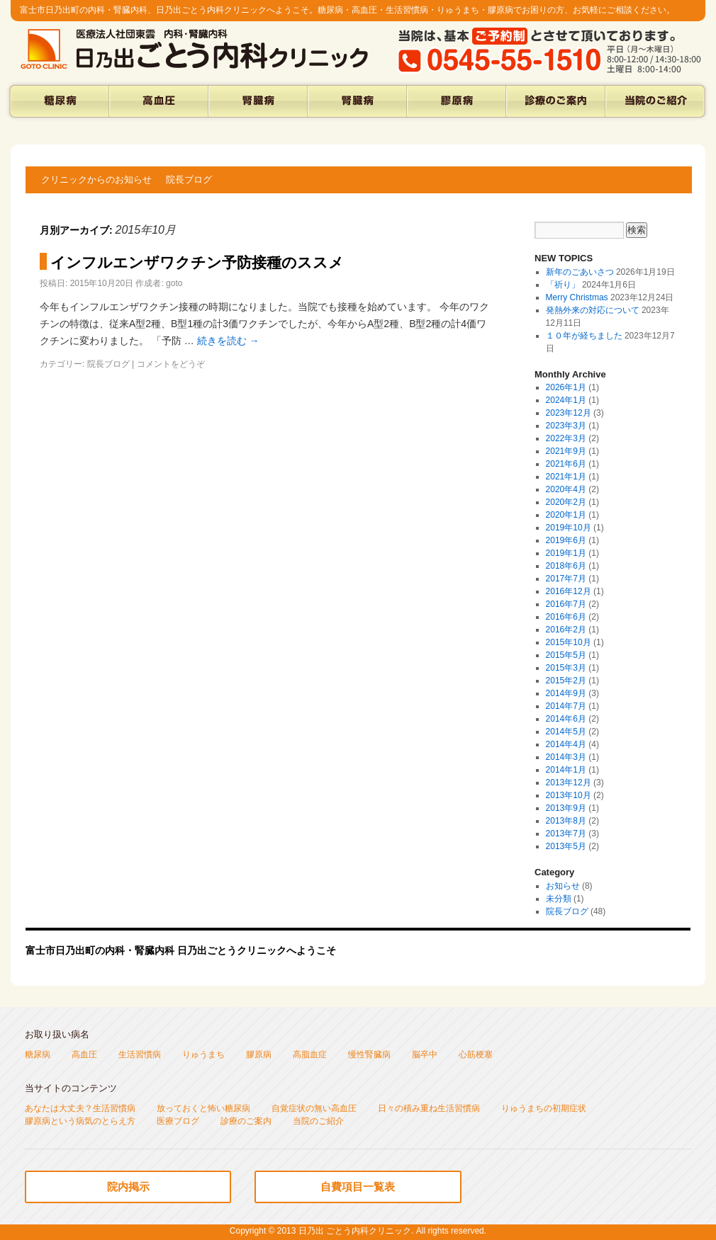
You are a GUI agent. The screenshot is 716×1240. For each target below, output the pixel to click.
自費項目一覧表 (357, 1187)
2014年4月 (566, 744)
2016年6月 (566, 617)
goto (174, 283)
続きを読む (228, 340)
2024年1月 (566, 400)
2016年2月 (566, 630)
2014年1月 (566, 770)
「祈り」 (563, 285)
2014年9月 (566, 693)
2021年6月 (566, 464)
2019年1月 (566, 553)
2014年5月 (566, 731)
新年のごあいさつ (580, 272)
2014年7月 (566, 706)
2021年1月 (566, 477)
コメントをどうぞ (171, 364)
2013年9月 (566, 808)
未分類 (558, 899)
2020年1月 (566, 515)
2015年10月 (568, 642)
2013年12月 (568, 782)
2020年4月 (566, 489)
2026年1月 (566, 387)
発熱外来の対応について (592, 310)
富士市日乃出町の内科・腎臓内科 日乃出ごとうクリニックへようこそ (181, 950)
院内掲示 (128, 1187)
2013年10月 (568, 795)
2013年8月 (566, 821)
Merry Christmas (577, 297)
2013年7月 (566, 833)
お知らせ (563, 886)
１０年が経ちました (584, 336)
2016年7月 (566, 604)
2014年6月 (566, 719)
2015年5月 (566, 655)
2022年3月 (566, 438)
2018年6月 (566, 566)
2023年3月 (566, 426)
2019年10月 (568, 528)
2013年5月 (566, 846)
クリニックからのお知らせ (96, 179)
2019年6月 (566, 540)
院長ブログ (189, 179)
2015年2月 (566, 681)
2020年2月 (566, 502)
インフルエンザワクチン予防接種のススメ (197, 262)
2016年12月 (568, 591)
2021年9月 (566, 451)
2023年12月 (568, 413)
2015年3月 (566, 668)
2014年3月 (566, 757)
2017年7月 (566, 579)
